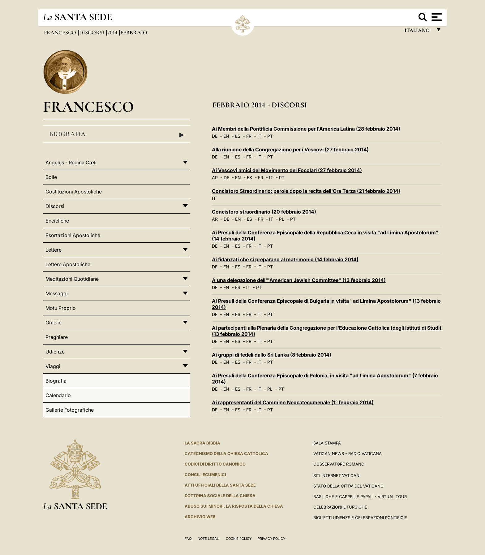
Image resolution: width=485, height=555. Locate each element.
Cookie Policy (238, 538)
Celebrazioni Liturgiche (340, 507)
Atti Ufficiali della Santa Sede (220, 485)
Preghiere (56, 337)
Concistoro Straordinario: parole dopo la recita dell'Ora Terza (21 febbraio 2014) (306, 191)
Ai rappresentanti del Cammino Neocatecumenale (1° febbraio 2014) (293, 402)
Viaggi (52, 366)
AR (215, 177)
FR (248, 136)
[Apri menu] (436, 17)
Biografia (116, 134)
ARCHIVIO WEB (200, 516)
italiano (418, 32)
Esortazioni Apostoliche (72, 235)
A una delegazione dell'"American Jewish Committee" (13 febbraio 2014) (299, 280)
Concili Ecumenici (205, 474)
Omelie (53, 322)
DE (214, 136)
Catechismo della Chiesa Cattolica (226, 453)
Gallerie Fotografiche (69, 410)
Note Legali (209, 538)
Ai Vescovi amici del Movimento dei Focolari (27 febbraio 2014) (287, 170)
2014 (112, 32)
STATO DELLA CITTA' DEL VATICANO (348, 485)
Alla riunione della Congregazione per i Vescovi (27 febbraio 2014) (290, 149)
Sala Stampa (327, 442)
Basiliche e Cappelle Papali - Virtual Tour (360, 496)
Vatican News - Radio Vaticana (347, 453)
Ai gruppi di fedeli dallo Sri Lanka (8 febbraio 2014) (271, 355)
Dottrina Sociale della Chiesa (220, 495)
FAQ (188, 538)
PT (270, 136)
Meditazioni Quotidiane (72, 279)
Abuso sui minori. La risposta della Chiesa (234, 506)
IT (259, 136)
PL (281, 219)
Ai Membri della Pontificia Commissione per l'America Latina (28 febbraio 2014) (306, 129)
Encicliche (57, 221)
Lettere (53, 250)
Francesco (60, 32)
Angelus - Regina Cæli (71, 162)
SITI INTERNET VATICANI (336, 475)
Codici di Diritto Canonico (215, 464)
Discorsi (92, 32)
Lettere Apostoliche (67, 264)
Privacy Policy (271, 538)
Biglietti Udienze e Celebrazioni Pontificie (360, 517)
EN (226, 136)
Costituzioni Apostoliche (73, 192)
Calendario (58, 395)
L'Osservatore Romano (338, 464)
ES (237, 136)
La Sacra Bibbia (202, 442)
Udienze (55, 352)
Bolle (51, 177)
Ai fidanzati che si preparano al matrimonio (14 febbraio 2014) (285, 259)
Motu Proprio (60, 308)
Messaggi (56, 293)
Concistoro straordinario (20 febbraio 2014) (264, 212)
